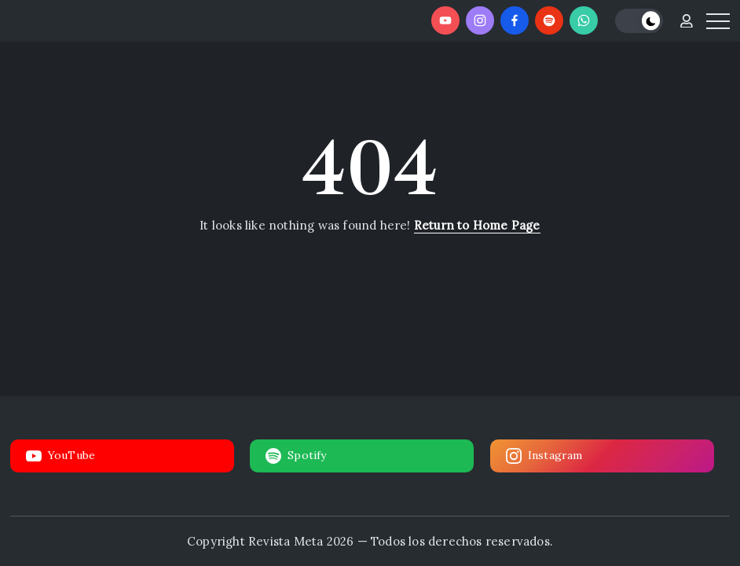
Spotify (296, 456)
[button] (639, 21)
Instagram (544, 456)
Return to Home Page (477, 225)
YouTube (60, 456)
